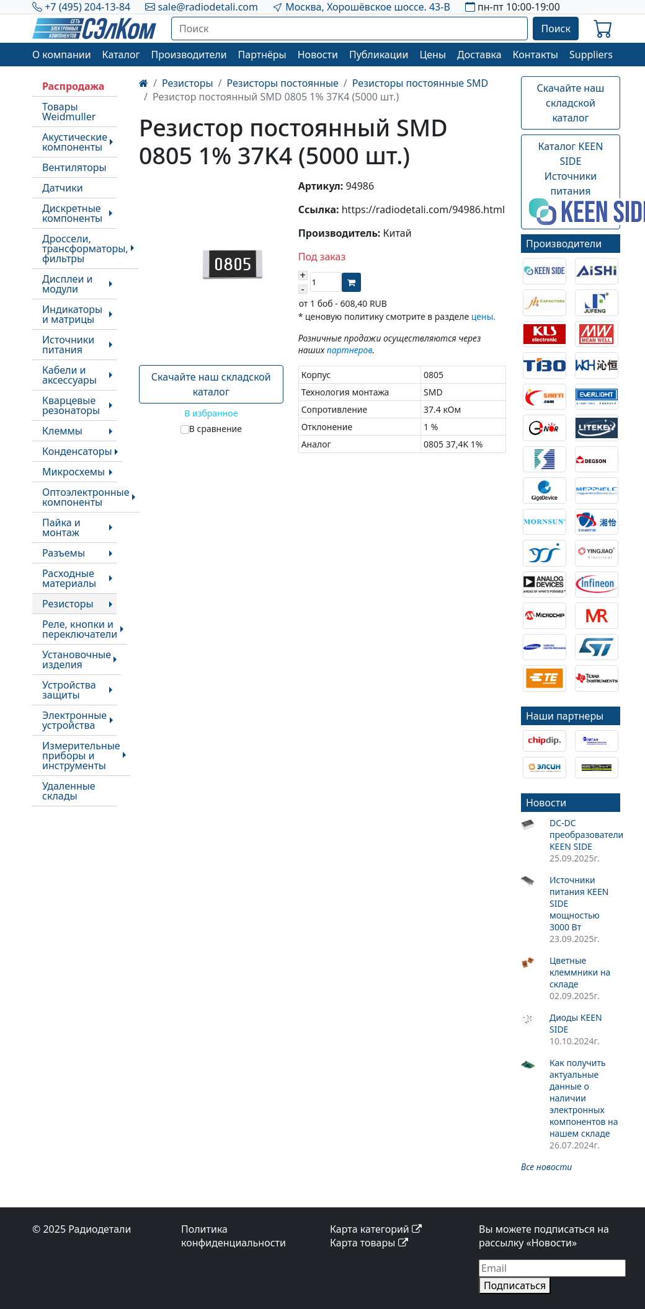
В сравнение (215, 428)
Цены (432, 54)
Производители (188, 54)
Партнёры (262, 54)
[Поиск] (349, 28)
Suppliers (591, 54)
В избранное (211, 413)
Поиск (556, 28)
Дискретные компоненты (72, 213)
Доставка (479, 54)
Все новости (546, 1167)
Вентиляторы (74, 167)
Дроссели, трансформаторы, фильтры (85, 248)
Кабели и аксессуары (69, 375)
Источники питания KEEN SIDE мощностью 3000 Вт (578, 903)
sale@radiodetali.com (208, 7)
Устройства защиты (69, 690)
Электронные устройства (74, 720)
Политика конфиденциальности (233, 1236)
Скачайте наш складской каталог (211, 384)
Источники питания (68, 344)
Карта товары (369, 1243)
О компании (61, 54)
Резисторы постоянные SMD (420, 83)
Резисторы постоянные (283, 83)
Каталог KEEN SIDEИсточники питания (574, 182)
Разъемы (63, 553)
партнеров (350, 350)
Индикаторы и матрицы (72, 314)
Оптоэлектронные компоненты (86, 497)
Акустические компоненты (74, 142)
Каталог (121, 54)
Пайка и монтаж (61, 527)
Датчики (62, 188)
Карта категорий (376, 1229)
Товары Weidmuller (69, 111)
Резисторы (68, 603)
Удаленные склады (69, 791)
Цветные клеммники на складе (579, 972)
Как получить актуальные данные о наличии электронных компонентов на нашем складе (583, 1098)
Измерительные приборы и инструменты (81, 755)
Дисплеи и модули (67, 284)
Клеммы (62, 431)
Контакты (535, 54)
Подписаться (515, 1285)
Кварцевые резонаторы (71, 405)
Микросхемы (73, 471)
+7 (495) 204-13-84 (87, 7)
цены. (483, 316)
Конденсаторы (77, 451)
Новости (318, 54)
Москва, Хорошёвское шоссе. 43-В (367, 7)
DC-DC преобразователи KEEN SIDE (584, 834)
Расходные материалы (69, 578)
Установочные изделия (76, 659)
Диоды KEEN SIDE (575, 1023)
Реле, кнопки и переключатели (79, 629)
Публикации (379, 54)
